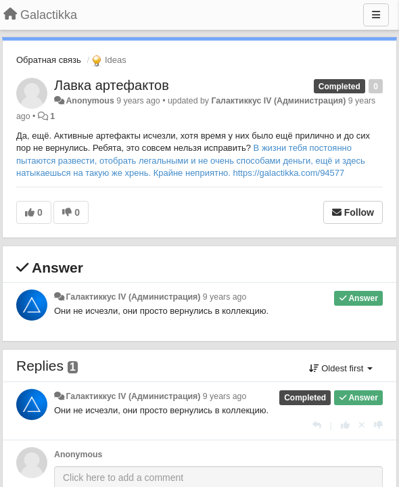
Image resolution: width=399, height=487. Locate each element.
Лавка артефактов (111, 85)
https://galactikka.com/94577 (289, 173)
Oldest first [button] (341, 368)
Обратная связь (48, 60)
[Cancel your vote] (361, 425)
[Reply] (316, 425)
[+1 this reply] (345, 425)
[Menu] (376, 14)
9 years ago (225, 297)
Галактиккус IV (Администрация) (278, 101)
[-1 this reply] (378, 425)
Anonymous (90, 101)
